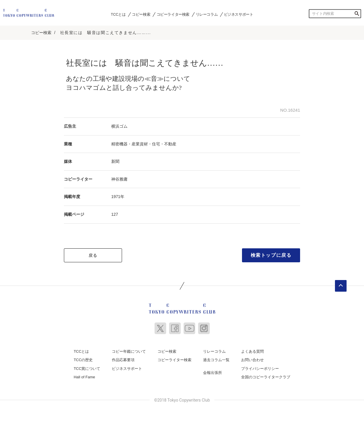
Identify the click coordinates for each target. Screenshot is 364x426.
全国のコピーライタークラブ (265, 377)
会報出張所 (212, 372)
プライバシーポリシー (260, 368)
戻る (93, 255)
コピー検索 (141, 14)
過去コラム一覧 (216, 359)
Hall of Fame (84, 377)
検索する (356, 13)
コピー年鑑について (129, 351)
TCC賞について (87, 368)
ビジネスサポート (238, 14)
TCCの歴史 (83, 359)
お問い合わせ (252, 359)
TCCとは (118, 14)
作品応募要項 (123, 359)
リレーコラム (207, 14)
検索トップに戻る (271, 254)
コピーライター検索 (173, 14)
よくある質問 (252, 351)
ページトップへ (341, 285)
